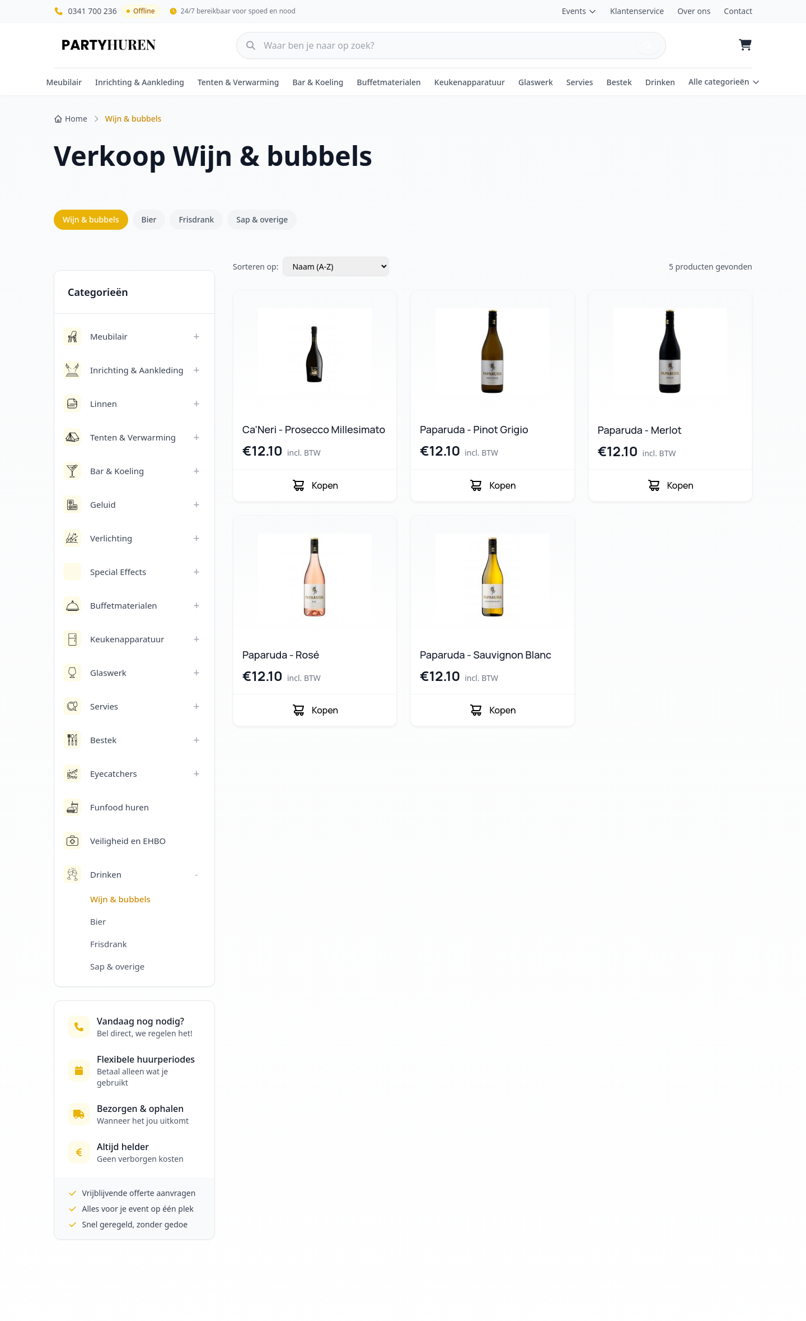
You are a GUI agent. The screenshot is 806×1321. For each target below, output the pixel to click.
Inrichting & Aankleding (139, 82)
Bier (149, 219)
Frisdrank (196, 219)
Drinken (660, 82)
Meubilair (64, 82)
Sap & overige (262, 219)
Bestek (619, 82)
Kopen (315, 485)
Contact (738, 11)
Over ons (693, 11)
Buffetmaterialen (389, 82)
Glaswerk (535, 82)
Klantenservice (637, 11)
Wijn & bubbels (91, 219)
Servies (579, 82)
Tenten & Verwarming (238, 82)
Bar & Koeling (317, 82)
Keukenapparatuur (469, 82)
